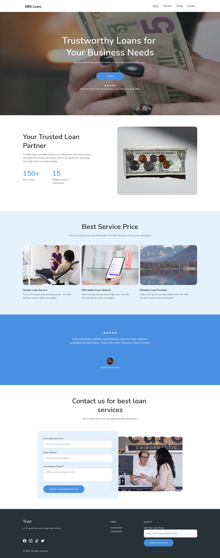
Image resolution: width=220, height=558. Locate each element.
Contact (191, 6)
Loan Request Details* (53, 478)
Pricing (179, 6)
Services (167, 6)
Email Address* (50, 464)
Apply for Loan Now (159, 546)
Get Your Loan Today (154, 531)
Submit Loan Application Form (64, 501)
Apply (110, 76)
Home (156, 6)
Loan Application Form (53, 450)
